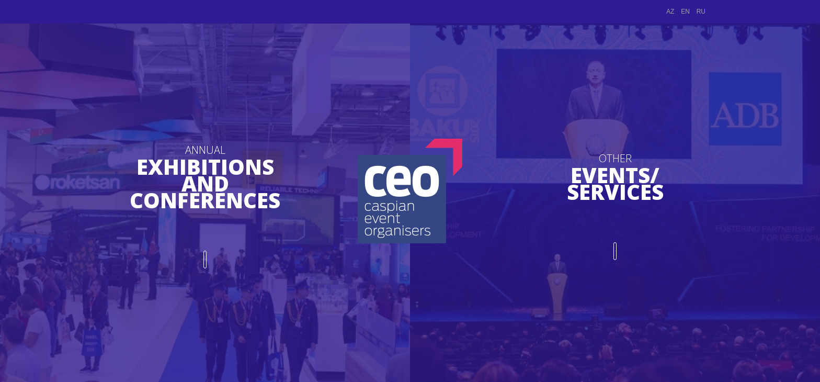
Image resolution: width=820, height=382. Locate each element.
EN (685, 11)
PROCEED (205, 254)
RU (701, 11)
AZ (670, 11)
